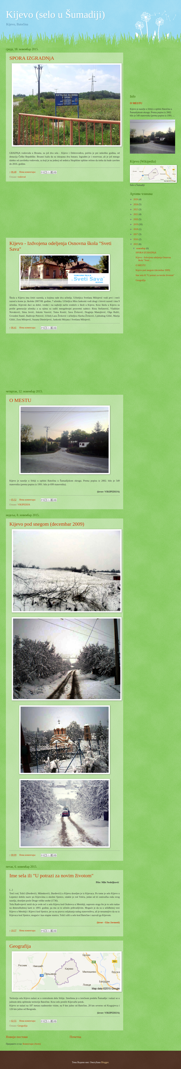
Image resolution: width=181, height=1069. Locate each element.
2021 (136, 214)
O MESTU (20, 400)
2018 (136, 229)
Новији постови (17, 1037)
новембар (141, 248)
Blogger (105, 1062)
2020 (136, 219)
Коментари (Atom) (32, 1044)
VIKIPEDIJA (24, 504)
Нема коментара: (27, 172)
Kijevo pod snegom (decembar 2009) (46, 524)
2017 (136, 234)
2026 (136, 199)
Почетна (75, 1037)
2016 (136, 239)
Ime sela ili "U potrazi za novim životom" (51, 875)
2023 (136, 209)
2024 (136, 204)
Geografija (20, 946)
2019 (136, 224)
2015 (136, 244)
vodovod (22, 177)
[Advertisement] (64, 209)
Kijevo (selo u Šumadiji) (55, 14)
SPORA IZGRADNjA (31, 58)
